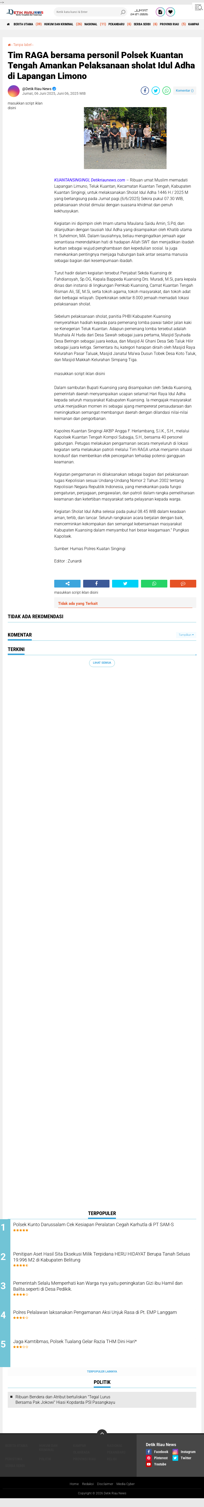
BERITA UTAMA (28, 24)
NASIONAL (108, 24)
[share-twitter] (156, 90)
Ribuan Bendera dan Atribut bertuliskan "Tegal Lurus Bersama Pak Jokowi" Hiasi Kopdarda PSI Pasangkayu (65, 1407)
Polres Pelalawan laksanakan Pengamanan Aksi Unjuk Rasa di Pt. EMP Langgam (106, 1323)
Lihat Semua (102, 662)
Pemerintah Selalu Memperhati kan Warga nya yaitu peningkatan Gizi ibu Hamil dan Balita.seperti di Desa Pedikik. (105, 1291)
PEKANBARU (138, 24)
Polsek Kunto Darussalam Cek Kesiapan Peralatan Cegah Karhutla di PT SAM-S (107, 1229)
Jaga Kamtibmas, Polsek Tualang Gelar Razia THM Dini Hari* (101, 1350)
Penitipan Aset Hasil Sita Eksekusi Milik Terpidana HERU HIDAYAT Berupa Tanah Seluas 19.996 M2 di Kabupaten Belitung (107, 1260)
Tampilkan (186, 634)
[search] (90, 12)
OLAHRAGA (81, 1460)
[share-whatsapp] (166, 90)
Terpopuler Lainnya (102, 1379)
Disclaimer (105, 1492)
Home (72, 1492)
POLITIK (45, 1467)
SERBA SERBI (168, 24)
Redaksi (87, 1492)
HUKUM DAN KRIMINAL (69, 24)
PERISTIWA (13, 1467)
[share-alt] (67, 584)
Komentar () (185, 90)
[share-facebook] (145, 90)
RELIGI (112, 1467)
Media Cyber (126, 1492)
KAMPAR (79, 1454)
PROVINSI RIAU (84, 1467)
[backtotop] (102, 1442)
